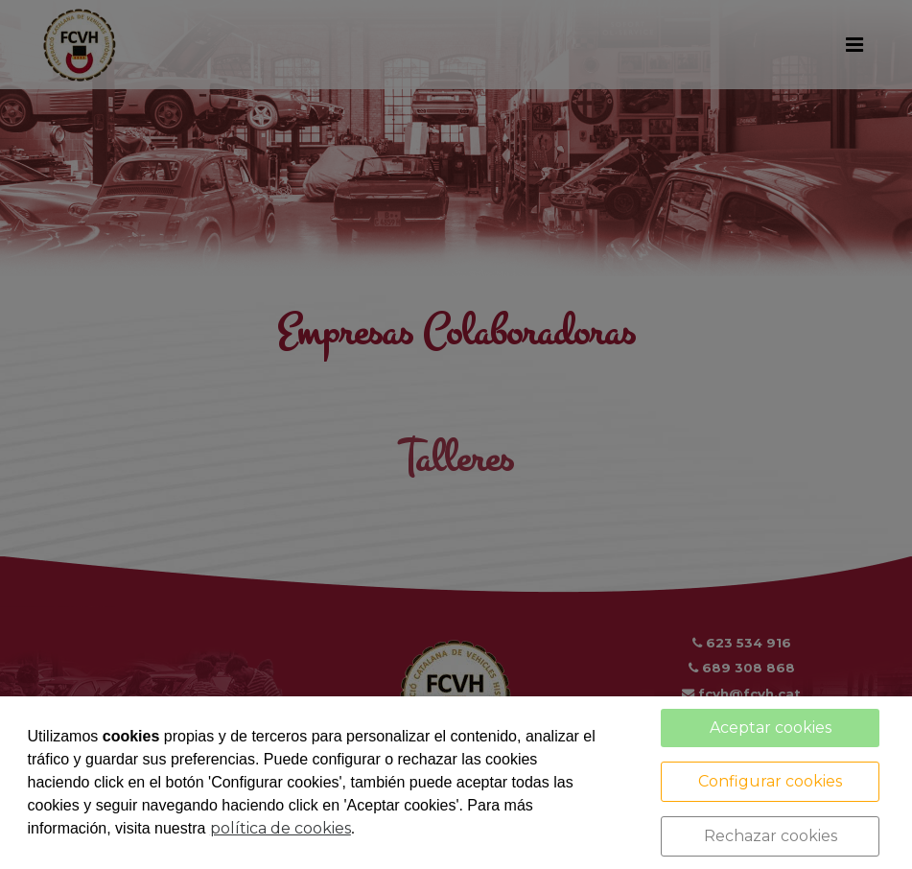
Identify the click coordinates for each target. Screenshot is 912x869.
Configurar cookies (770, 781)
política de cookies (280, 828)
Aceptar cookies (770, 727)
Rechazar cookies (770, 836)
